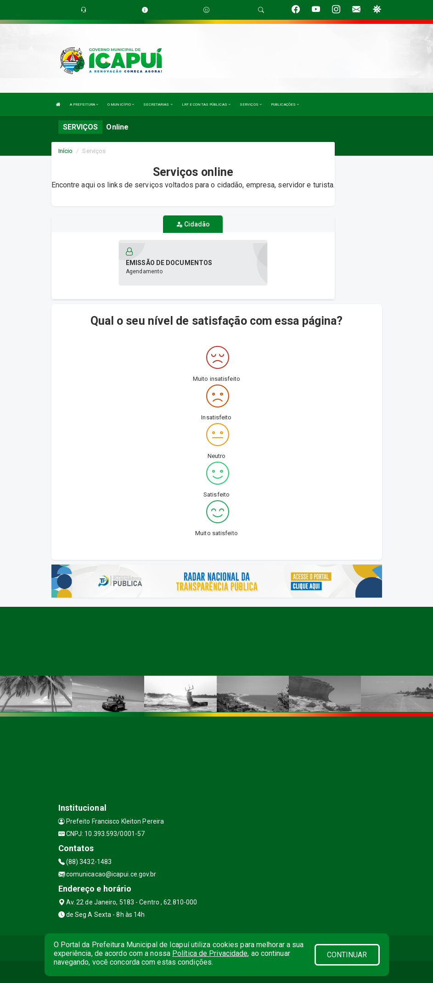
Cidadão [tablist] (193, 224)
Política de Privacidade (209, 953)
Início (65, 150)
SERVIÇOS (251, 104)
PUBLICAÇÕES (285, 104)
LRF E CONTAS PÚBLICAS (206, 104)
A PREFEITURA (84, 104)
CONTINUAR (347, 954)
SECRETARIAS (157, 104)
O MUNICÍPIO (120, 104)
